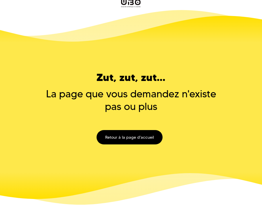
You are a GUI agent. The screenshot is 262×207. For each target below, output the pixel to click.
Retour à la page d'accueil (129, 137)
